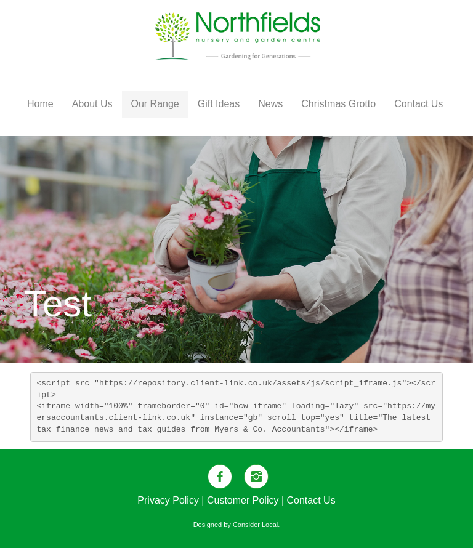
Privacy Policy (168, 500)
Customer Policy (242, 500)
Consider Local (255, 524)
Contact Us (311, 500)
